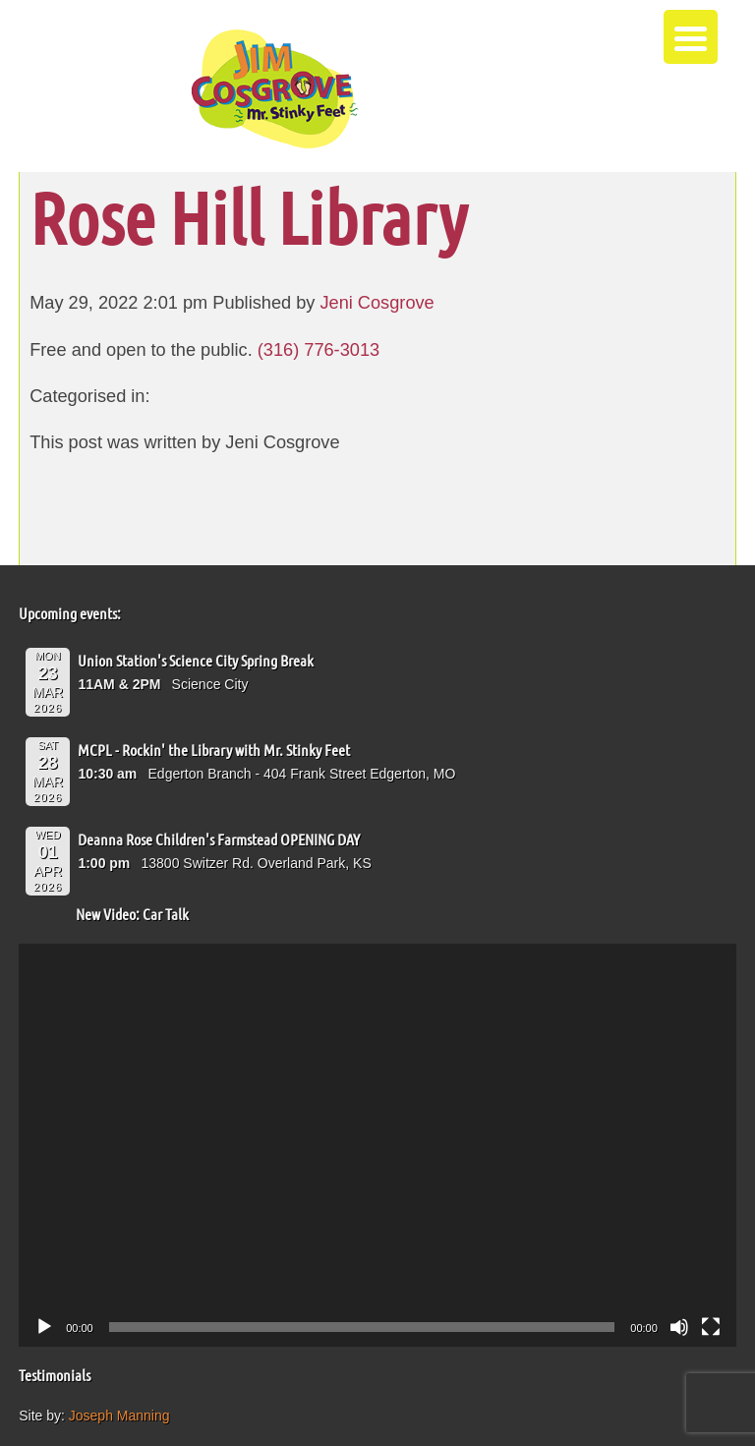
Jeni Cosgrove (376, 303)
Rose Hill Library (248, 217)
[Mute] (679, 1327)
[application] (377, 1145)
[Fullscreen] (711, 1327)
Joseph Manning (119, 1415)
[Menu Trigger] (691, 37)
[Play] (44, 1327)
